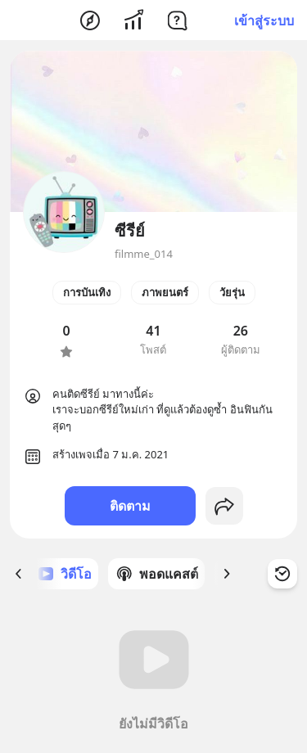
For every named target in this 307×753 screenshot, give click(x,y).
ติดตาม (130, 506)
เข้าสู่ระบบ (264, 20)
